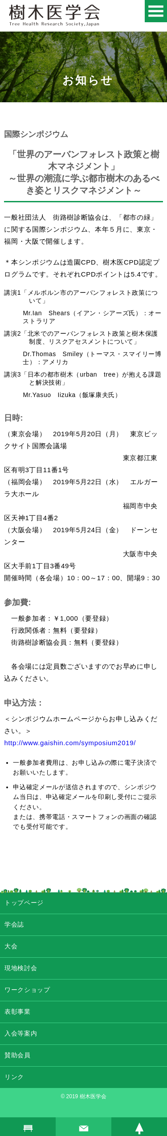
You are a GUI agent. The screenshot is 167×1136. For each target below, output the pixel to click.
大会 (10, 946)
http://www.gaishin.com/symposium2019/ (70, 743)
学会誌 (14, 924)
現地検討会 (20, 967)
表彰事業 (17, 1011)
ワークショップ (27, 989)
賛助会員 (17, 1055)
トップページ (24, 902)
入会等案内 (20, 1033)
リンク (14, 1076)
